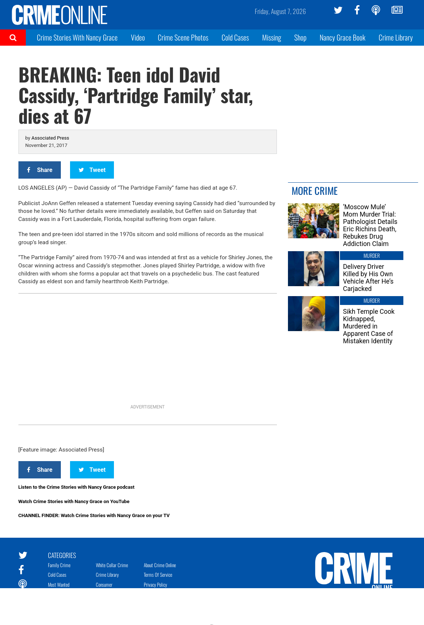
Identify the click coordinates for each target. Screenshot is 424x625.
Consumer (104, 584)
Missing (271, 37)
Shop (300, 37)
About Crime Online (160, 565)
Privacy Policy (155, 584)
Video (138, 37)
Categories (62, 555)
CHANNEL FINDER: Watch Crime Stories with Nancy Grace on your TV (94, 515)
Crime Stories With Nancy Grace (77, 37)
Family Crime (59, 565)
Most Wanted (58, 584)
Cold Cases (235, 37)
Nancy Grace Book (342, 37)
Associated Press (50, 138)
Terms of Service (158, 574)
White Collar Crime (112, 565)
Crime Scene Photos (183, 37)
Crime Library (396, 37)
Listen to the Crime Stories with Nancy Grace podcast (76, 487)
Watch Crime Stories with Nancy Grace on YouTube (74, 501)
